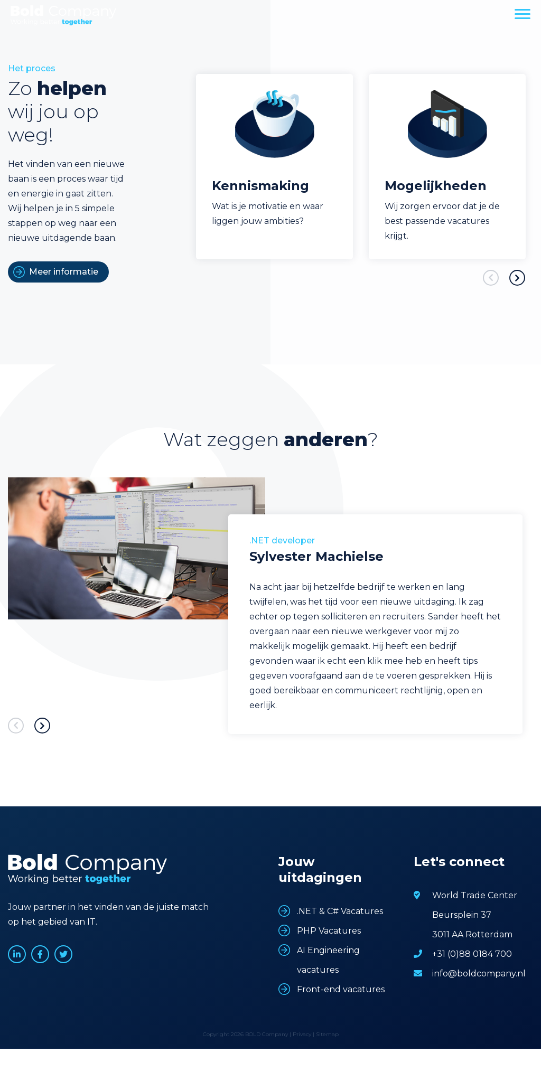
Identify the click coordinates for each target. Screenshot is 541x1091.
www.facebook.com (40, 954)
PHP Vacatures (329, 931)
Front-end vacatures (341, 989)
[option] (274, 166)
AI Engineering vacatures (328, 960)
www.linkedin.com (17, 954)
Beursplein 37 (461, 915)
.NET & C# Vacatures (340, 911)
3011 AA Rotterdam (472, 934)
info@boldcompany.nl (479, 973)
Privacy (302, 1034)
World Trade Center (474, 895)
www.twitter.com (63, 954)
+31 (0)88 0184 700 (472, 954)
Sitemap (327, 1034)
